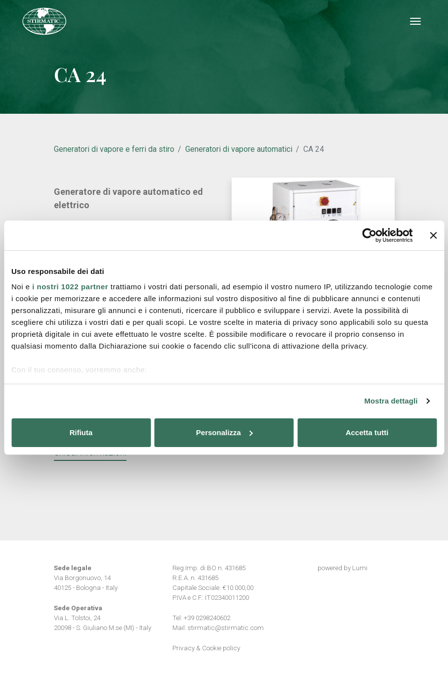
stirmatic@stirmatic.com (226, 627)
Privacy (183, 648)
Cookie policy (221, 648)
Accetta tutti (367, 432)
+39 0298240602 (207, 618)
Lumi (359, 568)
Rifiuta (81, 432)
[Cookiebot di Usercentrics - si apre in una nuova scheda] (369, 235)
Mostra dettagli (390, 401)
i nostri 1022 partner (70, 286)
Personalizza (224, 432)
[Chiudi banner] (433, 235)
